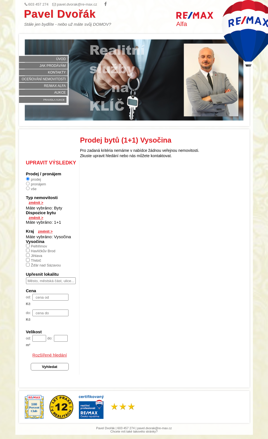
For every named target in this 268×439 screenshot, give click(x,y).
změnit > (36, 202)
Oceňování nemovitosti (44, 79)
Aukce (60, 93)
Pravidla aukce (54, 99)
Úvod (61, 59)
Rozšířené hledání (49, 355)
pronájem (36, 184)
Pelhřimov (36, 246)
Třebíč (33, 260)
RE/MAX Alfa (55, 86)
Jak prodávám (52, 66)
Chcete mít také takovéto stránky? (134, 431)
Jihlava (34, 255)
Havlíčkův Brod (40, 251)
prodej (33, 179)
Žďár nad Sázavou (43, 265)
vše (31, 189)
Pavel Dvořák (60, 14)
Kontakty (57, 72)
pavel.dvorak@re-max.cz (154, 428)
